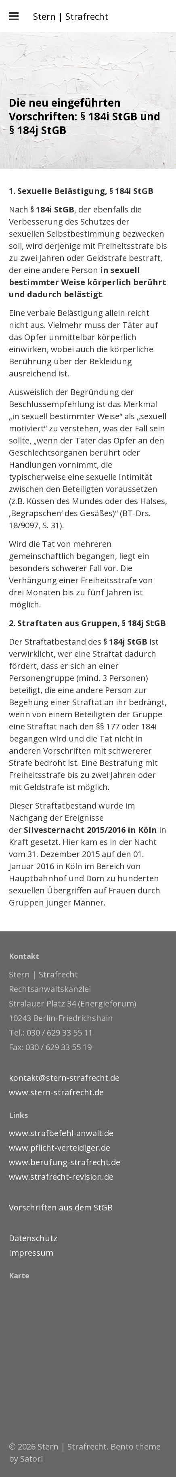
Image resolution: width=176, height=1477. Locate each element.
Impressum (31, 1252)
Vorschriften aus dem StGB (61, 1207)
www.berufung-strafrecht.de (64, 1162)
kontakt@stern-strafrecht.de (64, 1077)
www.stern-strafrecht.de (56, 1092)
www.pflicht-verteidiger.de (59, 1147)
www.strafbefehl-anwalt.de (61, 1133)
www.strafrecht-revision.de (61, 1176)
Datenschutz (33, 1238)
